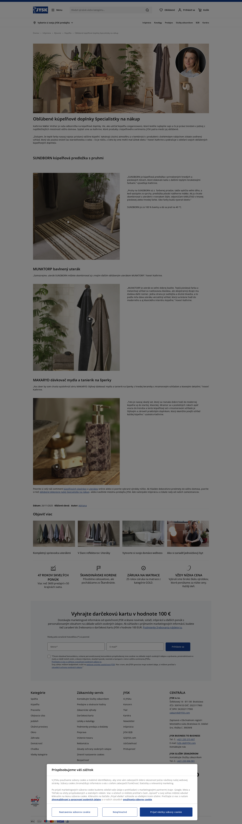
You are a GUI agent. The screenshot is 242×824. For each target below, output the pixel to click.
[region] (122, 792)
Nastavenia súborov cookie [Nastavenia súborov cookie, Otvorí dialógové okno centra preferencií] (74, 812)
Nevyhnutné (120, 812)
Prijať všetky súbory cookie (166, 812)
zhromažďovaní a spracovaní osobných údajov (76, 799)
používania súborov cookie (137, 799)
